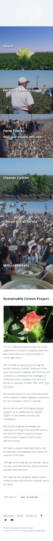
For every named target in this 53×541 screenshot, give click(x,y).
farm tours (26, 364)
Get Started (29, 497)
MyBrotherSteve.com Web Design (34, 530)
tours (10, 484)
